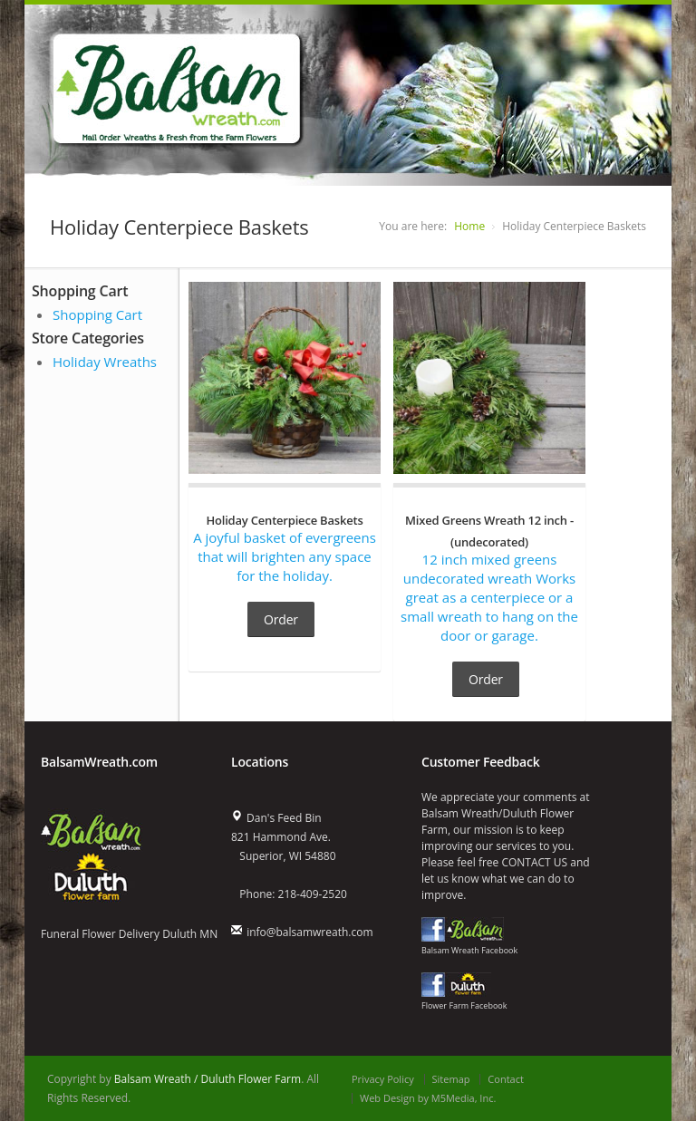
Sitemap (451, 1079)
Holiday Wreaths (105, 362)
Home (469, 226)
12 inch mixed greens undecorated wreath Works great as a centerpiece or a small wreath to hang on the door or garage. (489, 576)
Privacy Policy (383, 1079)
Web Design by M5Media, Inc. (428, 1098)
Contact (506, 1079)
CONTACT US (534, 862)
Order (281, 619)
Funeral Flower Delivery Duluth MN (129, 934)
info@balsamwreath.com (309, 932)
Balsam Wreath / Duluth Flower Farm (207, 1079)
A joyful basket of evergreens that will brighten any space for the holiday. (284, 547)
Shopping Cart (97, 314)
